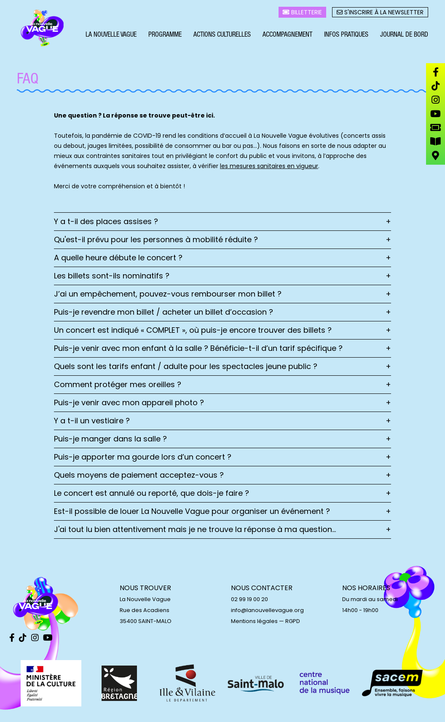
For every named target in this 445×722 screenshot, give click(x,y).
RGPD (292, 621)
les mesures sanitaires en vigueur (269, 166)
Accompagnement (287, 36)
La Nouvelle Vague (111, 36)
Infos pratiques (346, 36)
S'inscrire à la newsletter (380, 13)
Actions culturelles (222, 36)
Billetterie (302, 13)
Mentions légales (254, 621)
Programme (165, 36)
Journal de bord (404, 36)
